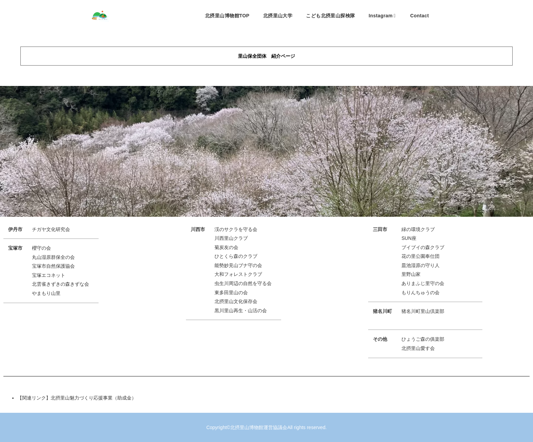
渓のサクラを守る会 (235, 229)
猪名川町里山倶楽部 (422, 311)
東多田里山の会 (231, 292)
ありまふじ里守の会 (422, 283)
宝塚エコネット (48, 275)
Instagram (381, 15)
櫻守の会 (41, 248)
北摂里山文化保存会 (235, 301)
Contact (419, 15)
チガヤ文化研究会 (51, 229)
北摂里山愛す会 (418, 348)
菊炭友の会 (226, 247)
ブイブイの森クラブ (422, 247)
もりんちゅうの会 (420, 292)
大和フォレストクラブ (238, 274)
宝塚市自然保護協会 (53, 266)
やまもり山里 (46, 293)
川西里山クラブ (231, 238)
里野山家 (410, 274)
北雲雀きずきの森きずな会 (60, 284)
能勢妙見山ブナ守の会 (238, 265)
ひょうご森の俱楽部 (422, 339)
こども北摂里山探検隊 (330, 15)
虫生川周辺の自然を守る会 (243, 283)
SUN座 (408, 238)
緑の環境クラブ (418, 229)
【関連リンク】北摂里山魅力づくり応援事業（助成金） (76, 398)
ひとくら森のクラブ (235, 256)
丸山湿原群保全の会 (53, 257)
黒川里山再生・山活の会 (240, 310)
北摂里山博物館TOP (227, 15)
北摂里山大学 (278, 15)
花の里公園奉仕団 (420, 256)
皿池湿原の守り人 (420, 265)
